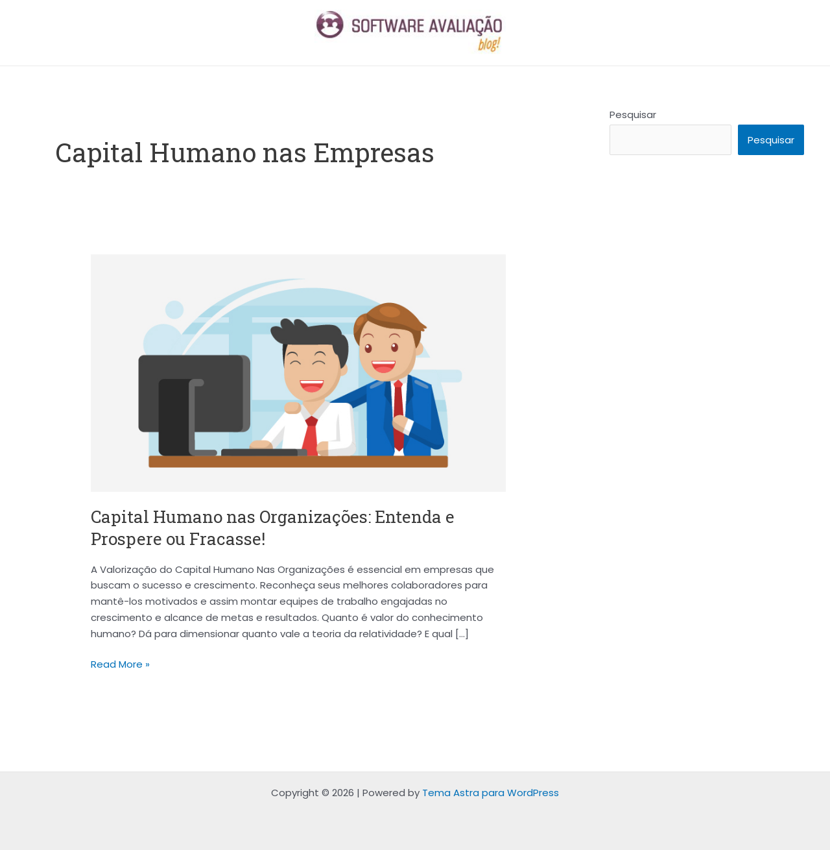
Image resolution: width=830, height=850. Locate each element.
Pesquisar (633, 114)
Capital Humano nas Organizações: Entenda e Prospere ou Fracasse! (273, 527)
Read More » (120, 664)
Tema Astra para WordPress (490, 792)
